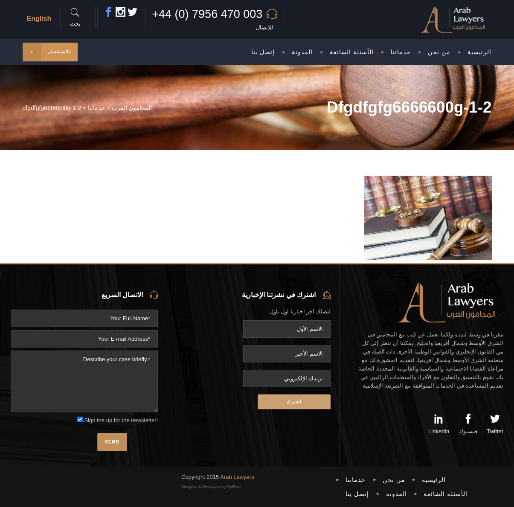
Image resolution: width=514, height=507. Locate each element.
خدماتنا (96, 108)
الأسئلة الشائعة (446, 493)
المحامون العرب (132, 108)
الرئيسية (434, 479)
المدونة (396, 493)
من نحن (394, 479)
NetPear (234, 486)
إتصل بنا (357, 493)
